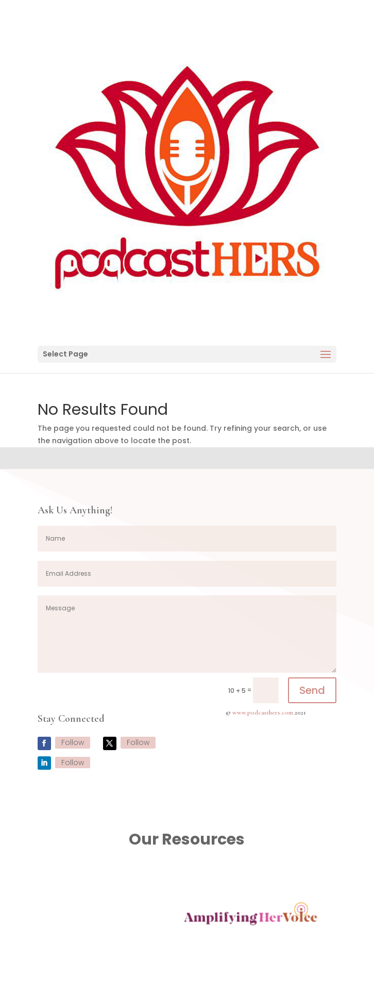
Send (312, 690)
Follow (72, 742)
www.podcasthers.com (262, 712)
